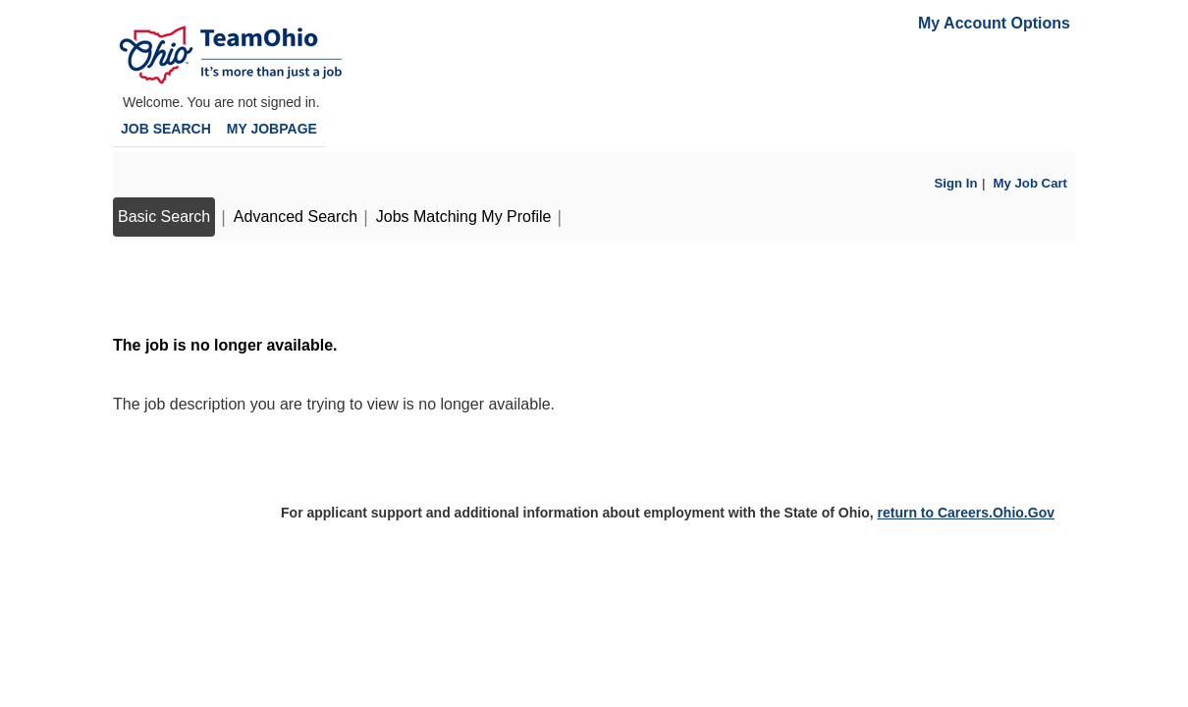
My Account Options (994, 23)
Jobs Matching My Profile (464, 216)
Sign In (956, 183)
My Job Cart (1030, 183)
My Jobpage (272, 128)
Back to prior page (179, 286)
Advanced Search (295, 216)
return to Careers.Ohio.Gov (965, 512)
